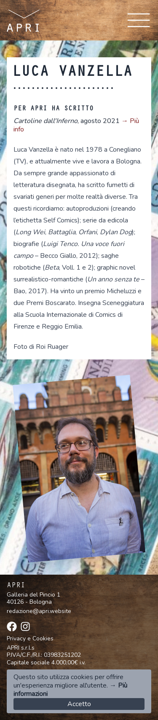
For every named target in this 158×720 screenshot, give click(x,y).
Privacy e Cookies (30, 638)
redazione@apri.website (39, 611)
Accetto (79, 704)
